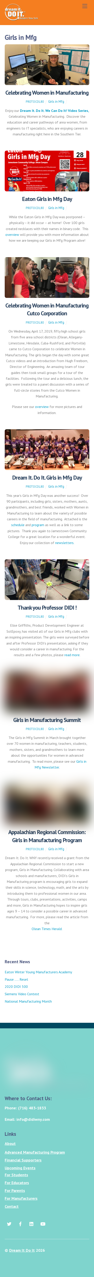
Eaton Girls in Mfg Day (47, 199)
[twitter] (9, 1223)
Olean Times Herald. (47, 929)
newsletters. (64, 542)
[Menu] (84, 6)
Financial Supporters (23, 1160)
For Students (16, 1174)
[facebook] (20, 1223)
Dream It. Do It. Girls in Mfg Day (47, 477)
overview (12, 234)
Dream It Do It (22, 1250)
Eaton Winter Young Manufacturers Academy (38, 972)
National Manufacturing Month (28, 1001)
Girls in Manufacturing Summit (47, 720)
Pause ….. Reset (16, 979)
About (10, 1143)
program (38, 525)
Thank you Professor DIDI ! (47, 607)
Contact (12, 1206)
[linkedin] (31, 1223)
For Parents (15, 1190)
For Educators (17, 1182)
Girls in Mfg (56, 101)
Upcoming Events (20, 1167)
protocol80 (35, 102)
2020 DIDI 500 (16, 986)
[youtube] (42, 1223)
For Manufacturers (21, 1198)
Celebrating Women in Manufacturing (47, 92)
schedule (17, 525)
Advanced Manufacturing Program (35, 1152)
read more (72, 655)
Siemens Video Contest (22, 994)
